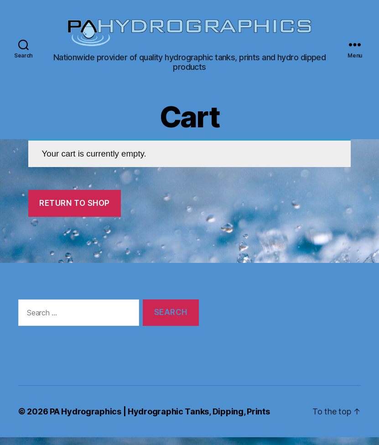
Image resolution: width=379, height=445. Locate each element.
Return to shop (74, 210)
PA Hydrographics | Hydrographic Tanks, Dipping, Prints (160, 419)
